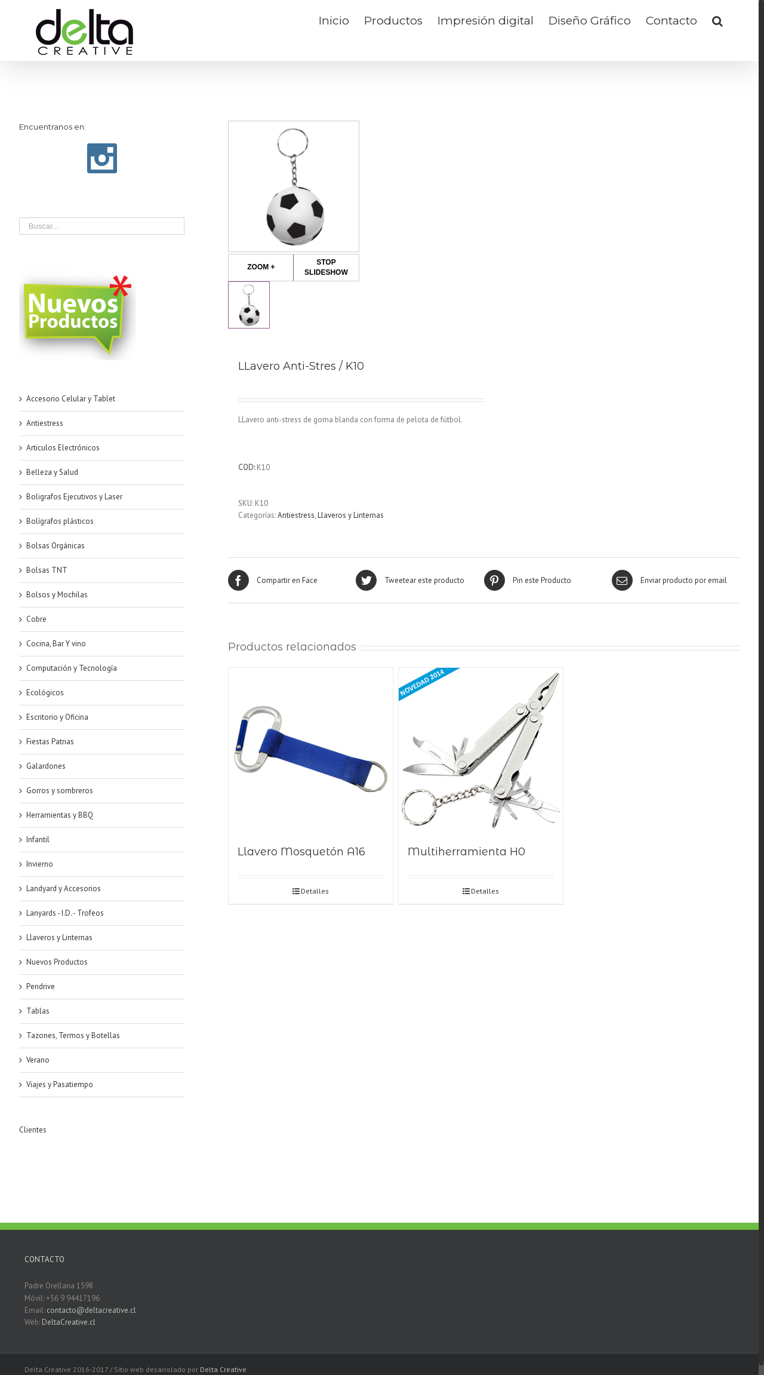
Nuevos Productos (57, 962)
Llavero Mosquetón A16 (301, 851)
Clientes (33, 1130)
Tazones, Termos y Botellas (73, 1035)
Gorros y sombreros (59, 790)
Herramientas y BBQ (59, 815)
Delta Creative (223, 1369)
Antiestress (296, 515)
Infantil (38, 839)
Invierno (39, 864)
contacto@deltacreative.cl (91, 1310)
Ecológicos (45, 693)
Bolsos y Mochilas (57, 595)
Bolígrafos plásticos (60, 521)
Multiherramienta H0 (466, 851)
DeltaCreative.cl (69, 1322)
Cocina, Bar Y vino (56, 644)
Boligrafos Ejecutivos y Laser (74, 497)
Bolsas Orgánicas (55, 546)
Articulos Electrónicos (63, 448)
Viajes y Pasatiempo (59, 1084)
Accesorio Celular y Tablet (70, 399)
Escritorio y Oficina (57, 717)
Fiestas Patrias (50, 741)
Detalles (315, 890)
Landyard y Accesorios (63, 888)
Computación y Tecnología (71, 668)
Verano (38, 1060)
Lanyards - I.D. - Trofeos (65, 913)
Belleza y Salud (52, 472)
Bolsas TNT (46, 570)
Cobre (36, 619)
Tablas (38, 1011)
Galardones (46, 766)
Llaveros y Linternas (351, 515)
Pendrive (40, 986)
